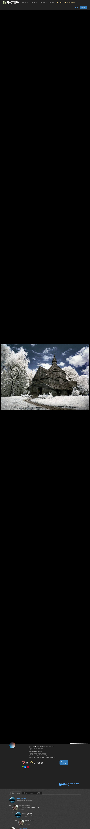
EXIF (38, 793)
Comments (16, 793)
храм (31, 754)
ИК (39, 754)
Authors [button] (34, 2)
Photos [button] (25, 2)
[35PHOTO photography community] (10, 2)
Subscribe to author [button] (63, 762)
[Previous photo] (2, 364)
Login (76, 7)
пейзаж (44, 754)
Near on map (28, 793)
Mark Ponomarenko (22, 828)
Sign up (83, 7)
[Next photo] (88, 364)
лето (36, 754)
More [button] (52, 2)
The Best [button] (43, 2)
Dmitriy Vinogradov (22, 798)
